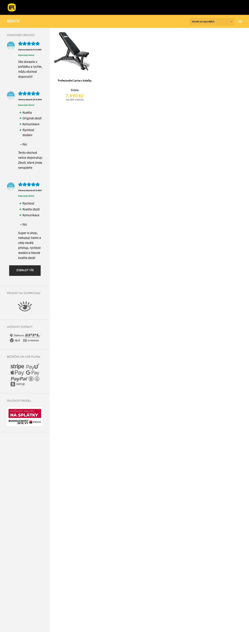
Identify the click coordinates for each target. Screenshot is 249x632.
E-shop (32, 7)
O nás (136, 7)
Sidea (75, 90)
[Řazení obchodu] (211, 21)
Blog (153, 7)
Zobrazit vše (25, 270)
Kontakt (175, 7)
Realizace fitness (63, 7)
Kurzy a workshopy (104, 7)
